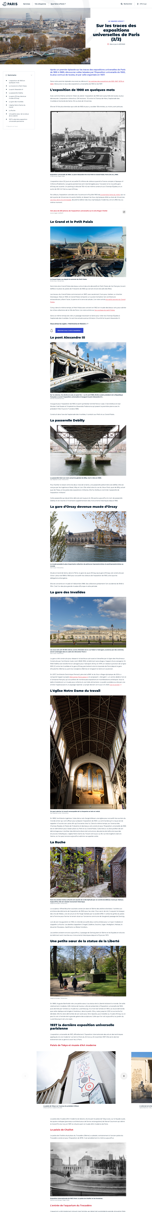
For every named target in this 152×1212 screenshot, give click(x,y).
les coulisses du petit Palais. (104, 310)
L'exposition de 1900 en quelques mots (17, 81)
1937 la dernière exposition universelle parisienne (18, 120)
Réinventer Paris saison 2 (79, 677)
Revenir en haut (12, 126)
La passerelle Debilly (16, 93)
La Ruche (12, 110)
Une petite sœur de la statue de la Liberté (19, 115)
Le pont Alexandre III (16, 89)
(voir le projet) (115, 685)
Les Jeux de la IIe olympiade (60, 200)
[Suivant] (123, 1076)
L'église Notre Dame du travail (17, 106)
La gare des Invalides (16, 102)
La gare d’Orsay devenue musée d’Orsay (17, 97)
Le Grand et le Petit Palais (18, 86)
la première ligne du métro (110, 195)
